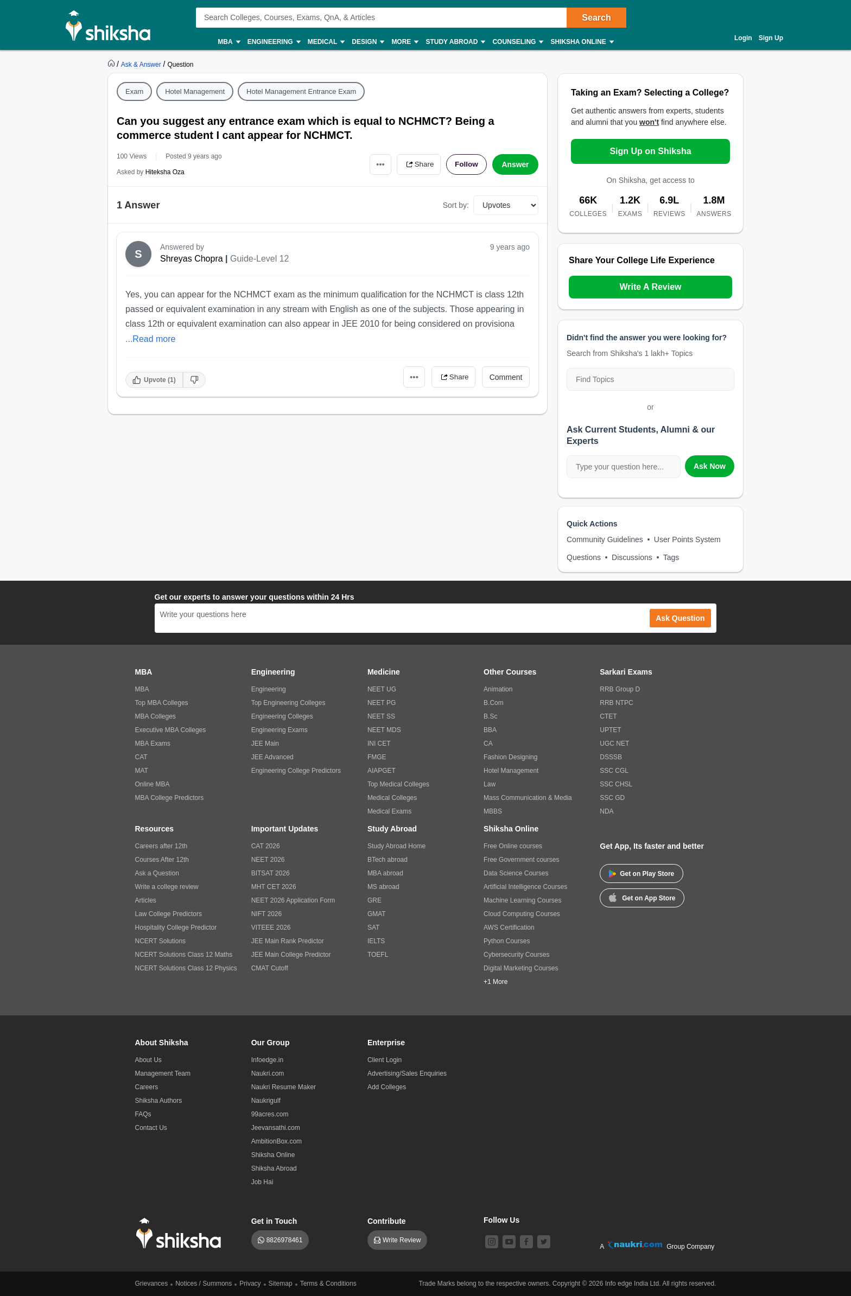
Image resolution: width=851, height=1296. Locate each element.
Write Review (402, 1240)
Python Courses (507, 941)
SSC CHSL (616, 784)
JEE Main (265, 743)
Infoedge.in (267, 1060)
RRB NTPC (616, 703)
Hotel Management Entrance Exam (301, 91)
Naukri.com (267, 1073)
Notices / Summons (203, 1283)
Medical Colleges (392, 798)
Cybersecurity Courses (516, 954)
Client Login (384, 1060)
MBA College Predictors (169, 798)
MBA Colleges (155, 716)
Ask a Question (157, 873)
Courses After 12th (162, 859)
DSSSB (611, 757)
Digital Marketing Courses (521, 968)
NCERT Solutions (160, 941)
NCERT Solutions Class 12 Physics (186, 968)
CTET (608, 716)
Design (367, 42)
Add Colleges (386, 1087)
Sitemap (281, 1283)
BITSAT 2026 (270, 873)
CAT (141, 757)
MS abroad (383, 887)
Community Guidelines (605, 539)
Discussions (632, 557)
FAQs (143, 1114)
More (404, 42)
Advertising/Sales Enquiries (407, 1073)
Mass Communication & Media (528, 798)
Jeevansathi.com (275, 1128)
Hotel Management (195, 91)
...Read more (150, 339)
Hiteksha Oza (165, 172)
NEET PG (381, 703)
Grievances (151, 1283)
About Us (148, 1060)
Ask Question (680, 618)
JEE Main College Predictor (291, 954)
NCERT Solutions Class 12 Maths (184, 954)
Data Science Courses (516, 873)
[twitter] (544, 1241)
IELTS (376, 941)
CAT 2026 (265, 846)
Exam (134, 91)
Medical (326, 42)
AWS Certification (509, 927)
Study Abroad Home (396, 846)
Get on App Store (642, 897)
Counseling (517, 42)
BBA (490, 730)
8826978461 (284, 1240)
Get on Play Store (641, 873)
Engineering (273, 42)
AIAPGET (381, 770)
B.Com (494, 703)
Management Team (163, 1073)
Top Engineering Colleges (288, 703)
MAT (141, 770)
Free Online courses (513, 846)
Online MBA (152, 784)
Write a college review (167, 887)
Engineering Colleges (282, 716)
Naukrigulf (266, 1100)
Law (490, 784)
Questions (584, 557)
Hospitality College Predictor (176, 927)
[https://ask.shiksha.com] (142, 64)
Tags (671, 557)
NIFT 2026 (266, 914)
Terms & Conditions (328, 1283)
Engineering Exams (279, 730)
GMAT (376, 914)
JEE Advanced (272, 757)
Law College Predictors (168, 914)
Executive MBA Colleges (170, 730)
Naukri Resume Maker (283, 1087)
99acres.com (270, 1114)
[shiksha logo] (181, 1233)
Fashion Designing (510, 757)
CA (488, 743)
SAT (373, 927)
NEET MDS (384, 730)
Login (743, 38)
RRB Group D (620, 689)
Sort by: (456, 205)
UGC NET (614, 743)
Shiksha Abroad (274, 1168)
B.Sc (490, 716)
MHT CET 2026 (273, 887)
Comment (506, 377)
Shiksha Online (581, 42)
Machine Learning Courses (522, 900)
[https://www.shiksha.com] (112, 64)
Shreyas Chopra (191, 258)
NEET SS (381, 716)
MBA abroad (385, 873)
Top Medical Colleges (398, 784)
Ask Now (710, 466)
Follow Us (501, 1220)
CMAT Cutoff (269, 968)
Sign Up (771, 38)
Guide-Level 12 (259, 258)
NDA (606, 811)
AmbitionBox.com (276, 1141)
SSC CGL (614, 770)
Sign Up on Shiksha (650, 151)
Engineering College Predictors (296, 770)
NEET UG (381, 689)
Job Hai (262, 1182)
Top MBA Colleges (161, 703)
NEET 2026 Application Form (293, 900)
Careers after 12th (161, 846)
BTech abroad (387, 859)
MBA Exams (152, 743)
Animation (498, 689)
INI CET (379, 743)
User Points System (687, 539)
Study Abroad (455, 42)
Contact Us (151, 1128)
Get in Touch (274, 1221)
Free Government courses (521, 859)
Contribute (386, 1221)
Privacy (250, 1283)
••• (377, 164)
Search (596, 17)
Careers (146, 1087)
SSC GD (612, 798)
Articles (145, 900)
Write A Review (650, 286)
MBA (228, 42)
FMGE (376, 757)
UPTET (610, 730)
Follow (466, 164)
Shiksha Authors (158, 1100)
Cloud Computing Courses (522, 914)
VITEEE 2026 (271, 927)
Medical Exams (389, 811)
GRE (374, 900)
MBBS (493, 811)
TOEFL (377, 954)
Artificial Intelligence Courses (525, 887)
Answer (515, 164)
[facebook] (526, 1241)
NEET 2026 (268, 859)
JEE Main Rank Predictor (287, 941)
